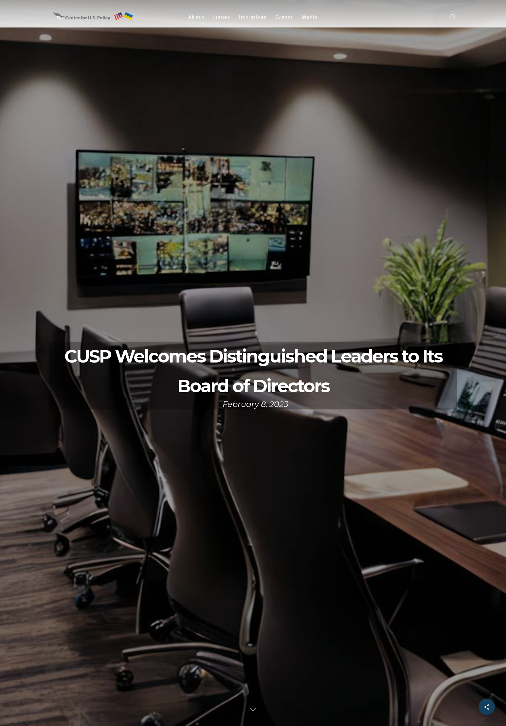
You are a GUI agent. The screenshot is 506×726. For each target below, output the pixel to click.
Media (310, 17)
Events (284, 17)
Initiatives (253, 17)
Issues (221, 17)
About (196, 17)
